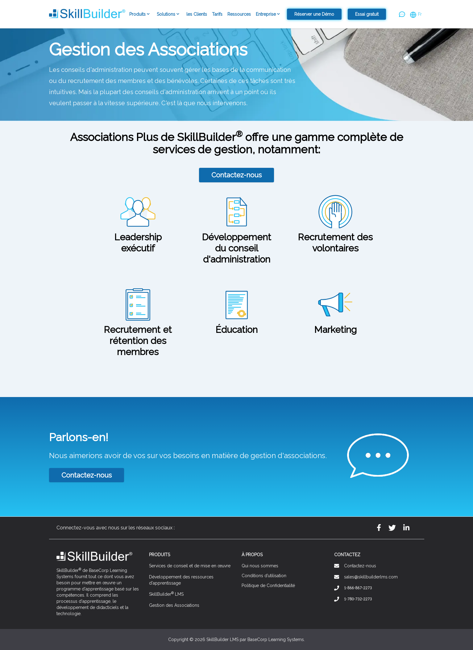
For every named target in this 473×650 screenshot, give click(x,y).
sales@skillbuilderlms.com (371, 576)
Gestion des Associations (174, 605)
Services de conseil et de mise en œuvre (189, 565)
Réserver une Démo (314, 14)
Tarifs (217, 14)
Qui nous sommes (260, 565)
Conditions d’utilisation (264, 575)
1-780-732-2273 (358, 599)
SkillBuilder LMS (166, 594)
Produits (140, 14)
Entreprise (269, 14)
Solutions (169, 14)
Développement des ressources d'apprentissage (181, 580)
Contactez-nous (236, 175)
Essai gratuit (367, 14)
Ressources (239, 14)
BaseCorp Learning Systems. (276, 639)
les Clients (196, 14)
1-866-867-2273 (358, 587)
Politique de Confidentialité (268, 585)
